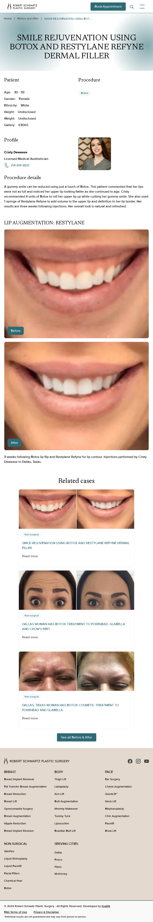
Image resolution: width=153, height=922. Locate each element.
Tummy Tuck (62, 816)
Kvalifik (106, 906)
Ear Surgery (112, 779)
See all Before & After (76, 737)
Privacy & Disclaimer (46, 912)
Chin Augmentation (117, 816)
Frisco (58, 859)
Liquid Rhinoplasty (15, 858)
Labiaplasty (61, 786)
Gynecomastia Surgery (18, 808)
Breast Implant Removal (19, 779)
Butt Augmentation (66, 801)
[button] (141, 6)
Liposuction (61, 823)
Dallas (58, 852)
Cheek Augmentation (118, 786)
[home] (22, 6)
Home (8, 18)
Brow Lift (110, 831)
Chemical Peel (13, 880)
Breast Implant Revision (19, 831)
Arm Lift (59, 794)
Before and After (28, 18)
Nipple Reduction (15, 823)
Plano (57, 867)
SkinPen (9, 851)
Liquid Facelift (13, 866)
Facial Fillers (12, 873)
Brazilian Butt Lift (65, 831)
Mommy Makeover (66, 808)
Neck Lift (110, 801)
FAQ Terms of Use (15, 912)
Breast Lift (10, 801)
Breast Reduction (15, 794)
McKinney (60, 874)
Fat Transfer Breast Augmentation (25, 786)
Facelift (109, 823)
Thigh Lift (60, 779)
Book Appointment (108, 7)
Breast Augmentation (17, 816)
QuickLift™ (111, 794)
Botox (84, 93)
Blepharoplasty (114, 808)
